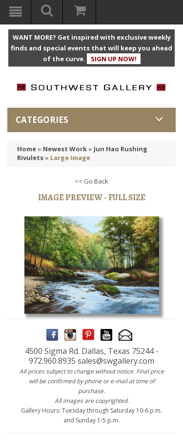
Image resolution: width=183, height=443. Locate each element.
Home (26, 148)
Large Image (70, 157)
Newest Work (65, 148)
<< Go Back (91, 181)
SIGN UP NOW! (114, 58)
